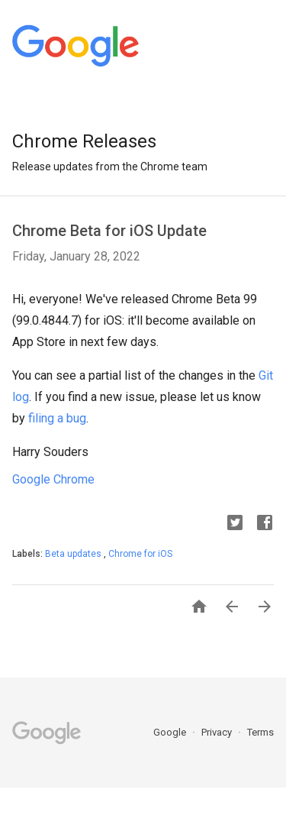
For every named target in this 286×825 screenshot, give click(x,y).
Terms (260, 732)
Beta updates (74, 553)
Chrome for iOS (140, 553)
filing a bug (57, 418)
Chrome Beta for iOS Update (109, 231)
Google (170, 732)
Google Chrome (53, 479)
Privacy (217, 732)
